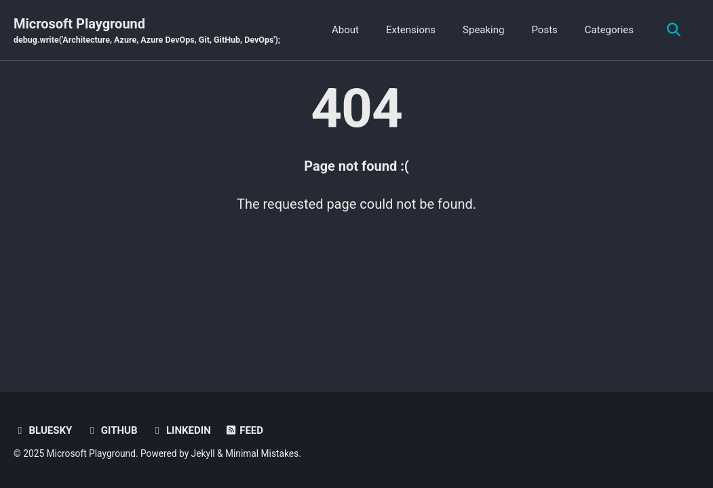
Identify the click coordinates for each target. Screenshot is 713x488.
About (345, 30)
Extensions (411, 30)
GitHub (111, 430)
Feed (244, 430)
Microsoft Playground (147, 31)
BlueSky (43, 430)
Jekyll (203, 453)
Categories (609, 30)
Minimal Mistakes (261, 453)
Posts (544, 30)
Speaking (483, 30)
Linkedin (180, 430)
